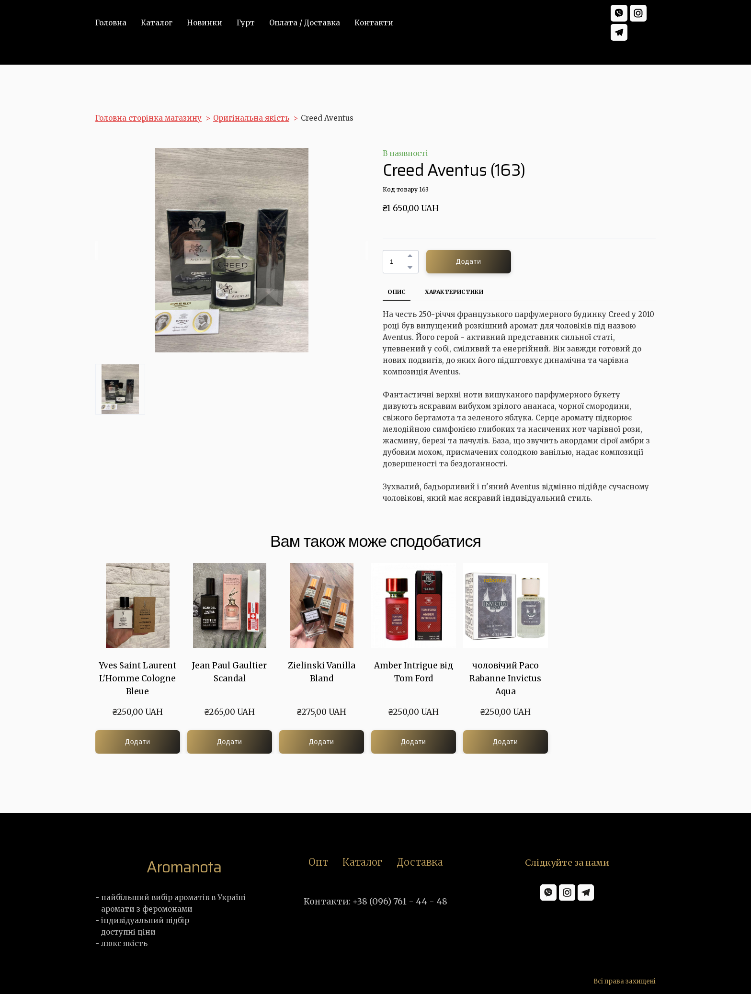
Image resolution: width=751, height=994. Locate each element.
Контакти (373, 22)
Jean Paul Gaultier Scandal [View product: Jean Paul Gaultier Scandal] (229, 672)
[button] (619, 13)
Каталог (156, 22)
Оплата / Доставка (304, 22)
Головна (110, 22)
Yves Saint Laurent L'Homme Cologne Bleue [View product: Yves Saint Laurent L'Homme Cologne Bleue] (137, 678)
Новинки (204, 22)
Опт (318, 862)
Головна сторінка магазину (148, 118)
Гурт (246, 22)
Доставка (420, 862)
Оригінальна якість (251, 118)
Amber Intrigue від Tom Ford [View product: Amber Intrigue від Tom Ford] (413, 672)
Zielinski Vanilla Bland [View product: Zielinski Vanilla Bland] (321, 672)
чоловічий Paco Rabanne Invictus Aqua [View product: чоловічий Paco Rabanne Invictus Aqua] (505, 678)
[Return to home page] (184, 867)
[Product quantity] (398, 261)
